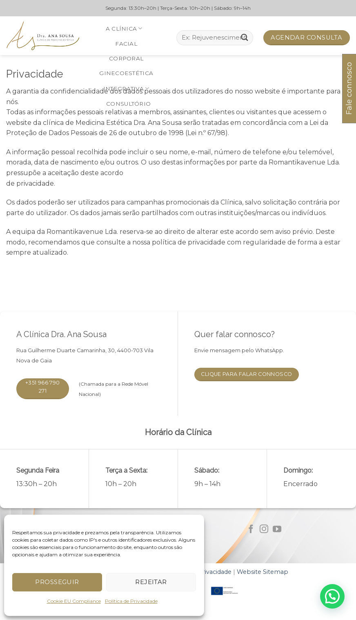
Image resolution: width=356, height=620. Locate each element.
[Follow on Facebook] (251, 529)
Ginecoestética (126, 73)
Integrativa (126, 88)
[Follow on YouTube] (277, 529)
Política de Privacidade (131, 601)
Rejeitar (151, 582)
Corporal (126, 58)
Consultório (128, 103)
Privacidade (214, 572)
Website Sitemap (262, 572)
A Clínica (124, 28)
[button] (332, 596)
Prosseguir (57, 582)
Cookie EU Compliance (74, 601)
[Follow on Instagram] (264, 529)
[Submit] (244, 37)
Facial (126, 43)
